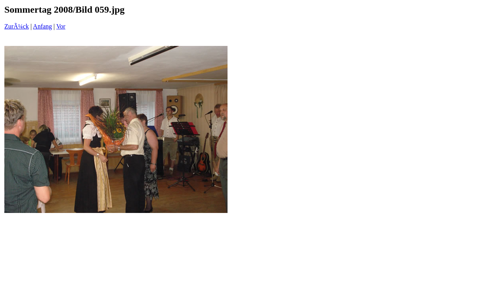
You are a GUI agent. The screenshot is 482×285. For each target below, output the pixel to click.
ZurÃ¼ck (16, 26)
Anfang (42, 26)
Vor (60, 26)
